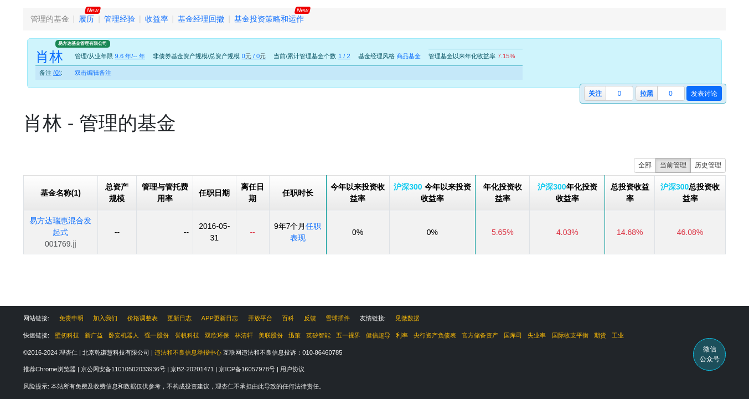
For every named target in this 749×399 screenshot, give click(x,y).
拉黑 (646, 94)
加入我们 (105, 318)
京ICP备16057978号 (248, 369)
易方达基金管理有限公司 (82, 43)
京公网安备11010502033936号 (124, 369)
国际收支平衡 (570, 335)
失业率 (537, 335)
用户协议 (292, 369)
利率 (402, 335)
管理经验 (119, 18)
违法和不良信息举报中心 (187, 352)
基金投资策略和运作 (269, 18)
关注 (595, 94)
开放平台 (260, 318)
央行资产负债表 (435, 335)
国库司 (513, 335)
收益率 (156, 18)
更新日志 (179, 318)
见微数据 (407, 318)
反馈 (310, 318)
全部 (645, 165)
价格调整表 (142, 318)
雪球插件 (338, 318)
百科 (288, 318)
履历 (86, 18)
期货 (600, 335)
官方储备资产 (480, 335)
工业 (618, 335)
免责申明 (71, 318)
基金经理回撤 (201, 18)
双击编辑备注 (93, 72)
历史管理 (708, 165)
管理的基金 (49, 18)
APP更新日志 (220, 318)
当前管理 (673, 165)
